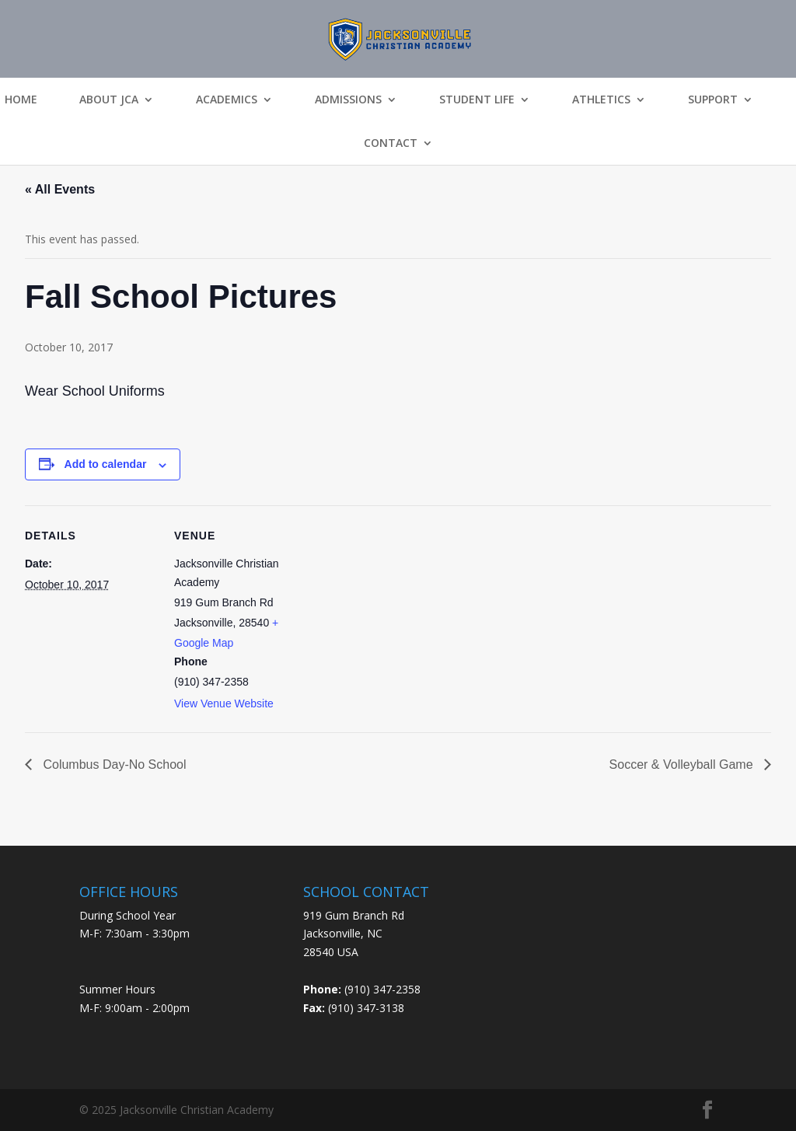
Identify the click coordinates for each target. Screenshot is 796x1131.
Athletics (601, 99)
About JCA (108, 99)
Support (713, 99)
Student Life (477, 99)
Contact (390, 143)
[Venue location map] (405, 613)
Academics (226, 99)
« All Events (60, 189)
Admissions (348, 99)
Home (21, 99)
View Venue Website (224, 703)
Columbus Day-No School (113, 764)
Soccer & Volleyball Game (682, 764)
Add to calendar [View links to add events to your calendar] (106, 464)
